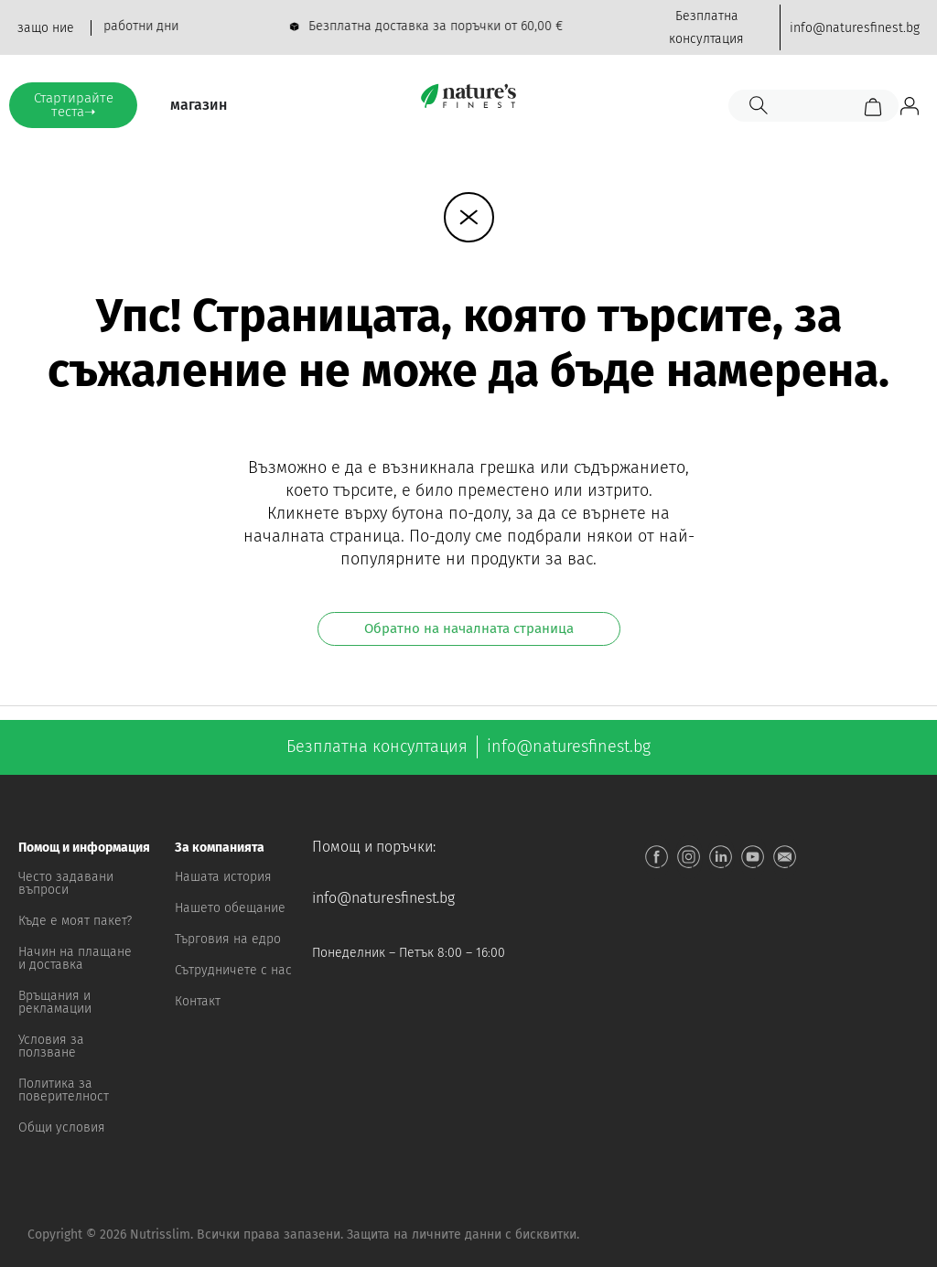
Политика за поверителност (63, 1090)
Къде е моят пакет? (75, 921)
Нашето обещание (230, 908)
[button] (78, 848)
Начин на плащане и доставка (75, 958)
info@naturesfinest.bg (383, 898)
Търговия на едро (228, 939)
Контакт (198, 1001)
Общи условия (61, 1127)
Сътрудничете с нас (233, 970)
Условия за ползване (51, 1046)
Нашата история (223, 877)
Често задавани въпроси (65, 883)
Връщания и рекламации (55, 1002)
